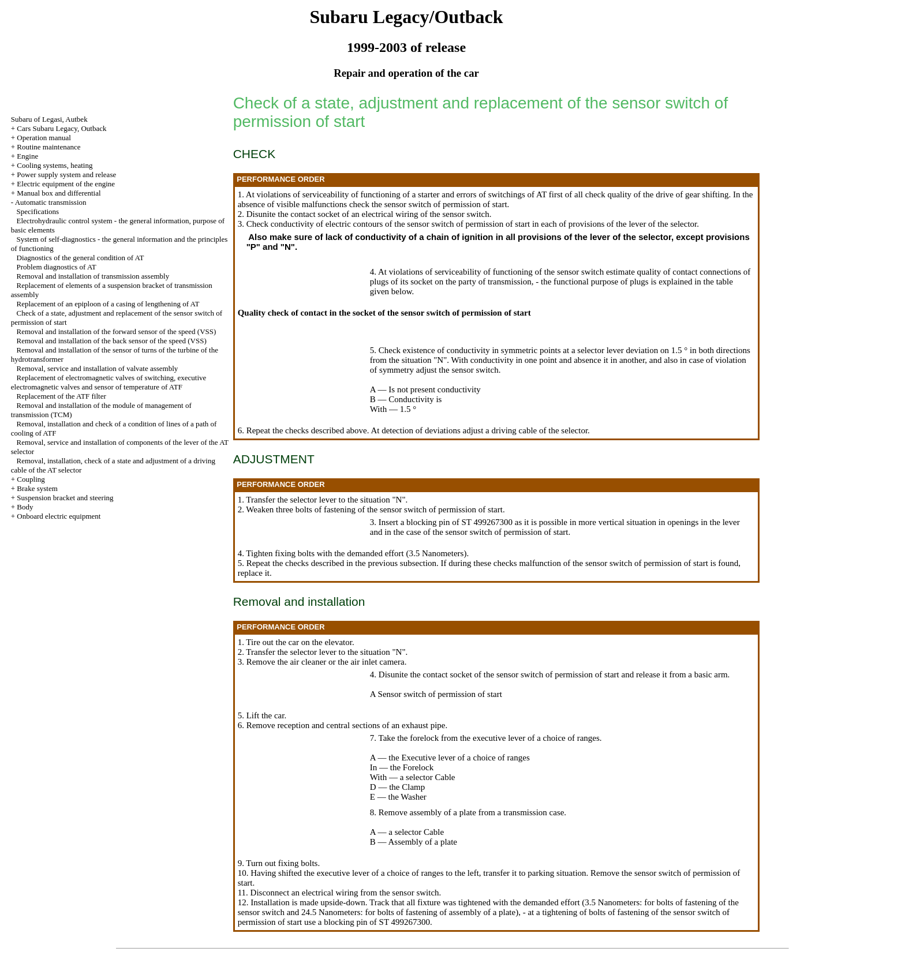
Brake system (37, 488)
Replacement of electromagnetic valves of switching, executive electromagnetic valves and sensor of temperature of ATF (109, 382)
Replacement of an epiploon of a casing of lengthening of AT (108, 303)
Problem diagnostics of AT (56, 267)
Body (25, 507)
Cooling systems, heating (54, 165)
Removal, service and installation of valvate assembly (97, 368)
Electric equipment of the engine (66, 183)
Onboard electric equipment (58, 516)
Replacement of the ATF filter (61, 396)
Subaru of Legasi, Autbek (49, 119)
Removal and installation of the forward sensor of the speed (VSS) (116, 331)
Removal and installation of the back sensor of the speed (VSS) (112, 340)
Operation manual (44, 137)
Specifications (38, 211)
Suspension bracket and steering (65, 497)
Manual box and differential (58, 193)
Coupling (30, 479)
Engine (27, 156)
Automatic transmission (51, 202)
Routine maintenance (48, 147)
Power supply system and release (66, 174)
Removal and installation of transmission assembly (93, 276)
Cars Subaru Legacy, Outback (61, 128)
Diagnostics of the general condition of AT (80, 257)
